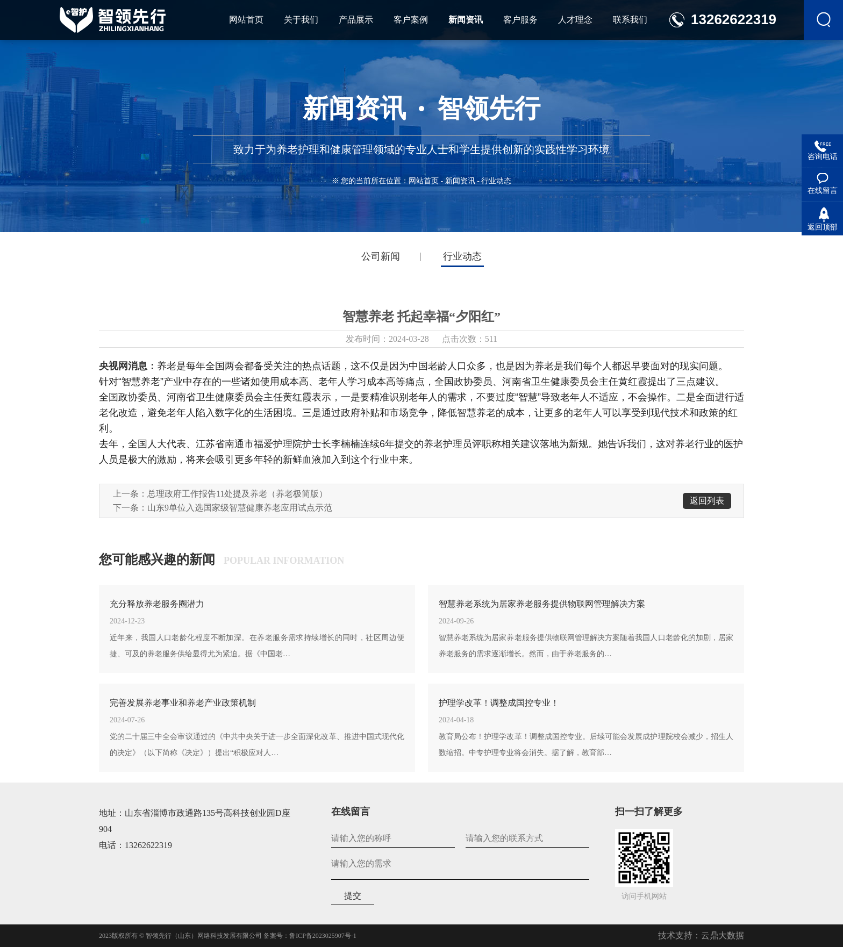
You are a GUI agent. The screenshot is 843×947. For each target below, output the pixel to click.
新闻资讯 (460, 181)
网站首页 (424, 181)
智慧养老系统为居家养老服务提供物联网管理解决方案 (542, 603)
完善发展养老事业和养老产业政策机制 (183, 702)
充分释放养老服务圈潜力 (157, 603)
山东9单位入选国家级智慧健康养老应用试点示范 (239, 507)
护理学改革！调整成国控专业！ (499, 702)
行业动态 (462, 256)
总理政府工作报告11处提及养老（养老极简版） (237, 493)
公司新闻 (380, 256)
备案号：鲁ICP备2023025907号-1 (309, 935)
